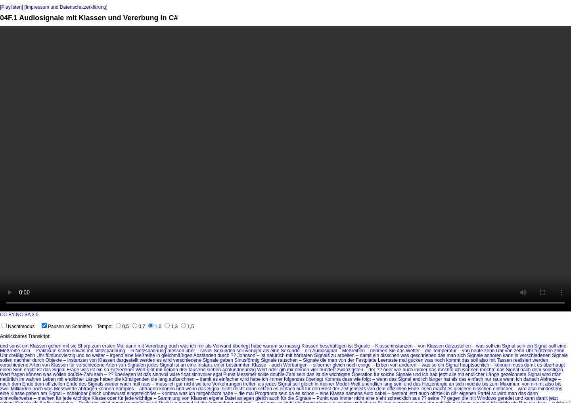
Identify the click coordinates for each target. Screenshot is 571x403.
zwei (5, 389)
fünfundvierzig (60, 355)
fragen (18, 374)
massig (292, 346)
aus (416, 398)
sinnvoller (202, 374)
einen (5, 369)
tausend (197, 369)
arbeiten (345, 355)
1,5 (187, 326)
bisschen (390, 355)
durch (223, 355)
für (72, 365)
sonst (15, 346)
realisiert (522, 360)
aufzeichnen (182, 379)
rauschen (287, 360)
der (350, 360)
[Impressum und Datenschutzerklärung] (65, 7)
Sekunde (290, 350)
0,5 (122, 326)
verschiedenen (535, 355)
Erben (382, 365)
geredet (506, 398)
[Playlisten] (11, 7)
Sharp (84, 346)
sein (521, 346)
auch (174, 346)
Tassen (504, 360)
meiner (327, 384)
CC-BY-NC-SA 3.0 (19, 314)
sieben (214, 369)
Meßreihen (353, 350)
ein (497, 346)
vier (314, 369)
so (281, 346)
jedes (153, 365)
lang (163, 379)
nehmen (378, 350)
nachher (22, 360)
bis (485, 384)
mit (66, 346)
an (183, 365)
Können (470, 369)
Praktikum (45, 350)
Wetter (413, 350)
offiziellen (55, 384)
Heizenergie (434, 384)
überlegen (125, 374)
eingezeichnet (141, 393)
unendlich (372, 384)
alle (452, 374)
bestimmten (238, 365)
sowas (78, 350)
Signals (322, 355)
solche (388, 374)
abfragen (87, 389)
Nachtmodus (18, 326)
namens (353, 393)
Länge (492, 374)
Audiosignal (324, 350)
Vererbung (156, 346)
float (185, 374)
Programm (266, 393)
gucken (415, 360)
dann (131, 346)
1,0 (154, 326)
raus (497, 379)
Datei (230, 398)
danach (531, 379)
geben (226, 360)
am (43, 393)
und (4, 346)
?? (233, 355)
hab (434, 374)
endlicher (475, 374)
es (159, 360)
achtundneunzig (239, 369)
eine (561, 346)
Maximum (510, 384)
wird (167, 360)
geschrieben (423, 355)
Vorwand (222, 346)
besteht (399, 393)
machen (46, 398)
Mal (120, 346)
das (400, 350)
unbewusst (114, 393)
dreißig (16, 355)
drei (183, 369)
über (190, 350)
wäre (175, 374)
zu (333, 355)
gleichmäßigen (176, 355)
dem (536, 369)
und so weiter (91, 355)
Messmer (246, 374)
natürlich (276, 355)
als (208, 346)
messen (175, 350)
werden (147, 360)
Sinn (18, 369)
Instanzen (77, 360)
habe (256, 346)
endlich (419, 379)
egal (217, 374)
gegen (453, 398)
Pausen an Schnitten (67, 326)
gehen (54, 346)
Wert (141, 369)
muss (517, 365)
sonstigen (552, 369)
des (82, 384)
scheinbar (77, 393)
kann (508, 355)
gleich (339, 365)
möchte (445, 369)
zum (96, 346)
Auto (369, 393)
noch (440, 360)
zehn (489, 350)
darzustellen (458, 346)
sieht (381, 398)
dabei (380, 393)
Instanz (205, 365)
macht (439, 389)
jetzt (443, 374)
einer (219, 365)
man (451, 355)
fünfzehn (544, 350)
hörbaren (303, 355)
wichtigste (340, 374)
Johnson (246, 355)
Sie (392, 350)
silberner (322, 365)
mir (200, 346)
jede (67, 398)
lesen (426, 389)
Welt (355, 384)
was (184, 346)
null (136, 384)
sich (461, 355)
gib (282, 369)
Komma (332, 379)
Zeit (345, 389)
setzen (265, 389)
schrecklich (399, 398)
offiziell (437, 393)
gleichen (462, 389)
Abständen (205, 355)
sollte (263, 374)
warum (270, 346)
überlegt (241, 346)
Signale (362, 346)
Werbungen (295, 365)
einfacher (229, 379)
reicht (239, 389)
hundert (328, 369)
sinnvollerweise (16, 398)
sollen (6, 360)
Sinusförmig (246, 360)
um (25, 346)
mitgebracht (208, 393)
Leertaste (388, 360)
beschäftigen (333, 346)
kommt (453, 360)
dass (347, 379)
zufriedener (122, 369)
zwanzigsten (350, 369)
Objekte (54, 360)
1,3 (171, 326)
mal (402, 360)
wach (125, 384)
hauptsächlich (474, 365)
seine (433, 398)
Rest (326, 389)
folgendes (294, 379)
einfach (475, 379)
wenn (382, 379)
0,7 (138, 326)
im (22, 379)
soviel (206, 350)
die (428, 350)
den (316, 389)
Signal (508, 346)
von (421, 346)
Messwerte (65, 389)
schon (64, 350)
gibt (150, 369)
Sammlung (169, 398)
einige (364, 365)
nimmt (537, 384)
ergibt (30, 369)
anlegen (245, 398)
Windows (486, 398)
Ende (27, 384)
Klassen (38, 346)
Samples (124, 389)
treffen (250, 384)
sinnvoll (160, 374)
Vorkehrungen (227, 384)
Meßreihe (10, 350)
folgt (366, 379)
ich (193, 346)
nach (525, 369)
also (483, 360)
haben (106, 379)
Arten (35, 365)
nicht (189, 384)
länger (435, 379)
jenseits (358, 389)
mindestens (550, 389)
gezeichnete (513, 374)
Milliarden (21, 389)
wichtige (81, 398)
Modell (342, 384)
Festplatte (366, 360)
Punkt (229, 374)
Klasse (259, 365)
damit (366, 355)
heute (477, 350)
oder (273, 369)
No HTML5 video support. (285, 168)
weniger (253, 350)
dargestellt (127, 360)
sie (74, 346)
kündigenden (135, 379)
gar (179, 384)
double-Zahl (80, 374)
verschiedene (187, 360)
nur (488, 379)
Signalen (136, 365)
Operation (362, 374)
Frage (73, 369)
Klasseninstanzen (393, 346)
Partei (483, 393)
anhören (493, 355)
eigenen (467, 393)
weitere (203, 384)
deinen (171, 369)
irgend (116, 355)
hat (446, 379)
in (132, 350)
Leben (49, 379)
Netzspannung (109, 350)
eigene (216, 398)
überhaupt (554, 365)
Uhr (500, 350)
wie (397, 369)
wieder (112, 384)
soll (489, 346)
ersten (108, 346)
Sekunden (224, 350)
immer (420, 369)
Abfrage (548, 379)
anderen (407, 365)
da (291, 393)
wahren (33, 379)
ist (350, 346)
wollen (59, 374)
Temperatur (445, 350)
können (502, 365)
